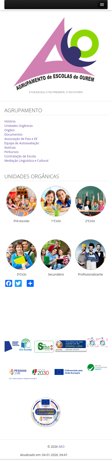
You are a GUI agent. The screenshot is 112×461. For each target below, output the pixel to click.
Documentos (13, 134)
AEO (62, 446)
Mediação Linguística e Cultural (26, 160)
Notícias (10, 147)
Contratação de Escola (20, 156)
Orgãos (9, 130)
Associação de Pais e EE (20, 139)
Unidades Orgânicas (18, 126)
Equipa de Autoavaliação (21, 143)
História (9, 121)
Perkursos (11, 152)
